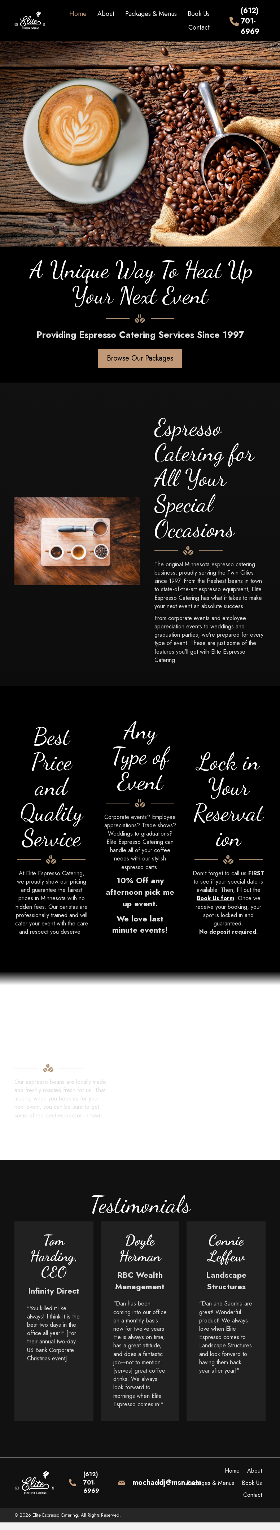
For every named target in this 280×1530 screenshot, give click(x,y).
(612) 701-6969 (250, 21)
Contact (252, 1495)
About (254, 1470)
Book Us (252, 1483)
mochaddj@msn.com (166, 1482)
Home (232, 1470)
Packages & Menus (210, 1483)
